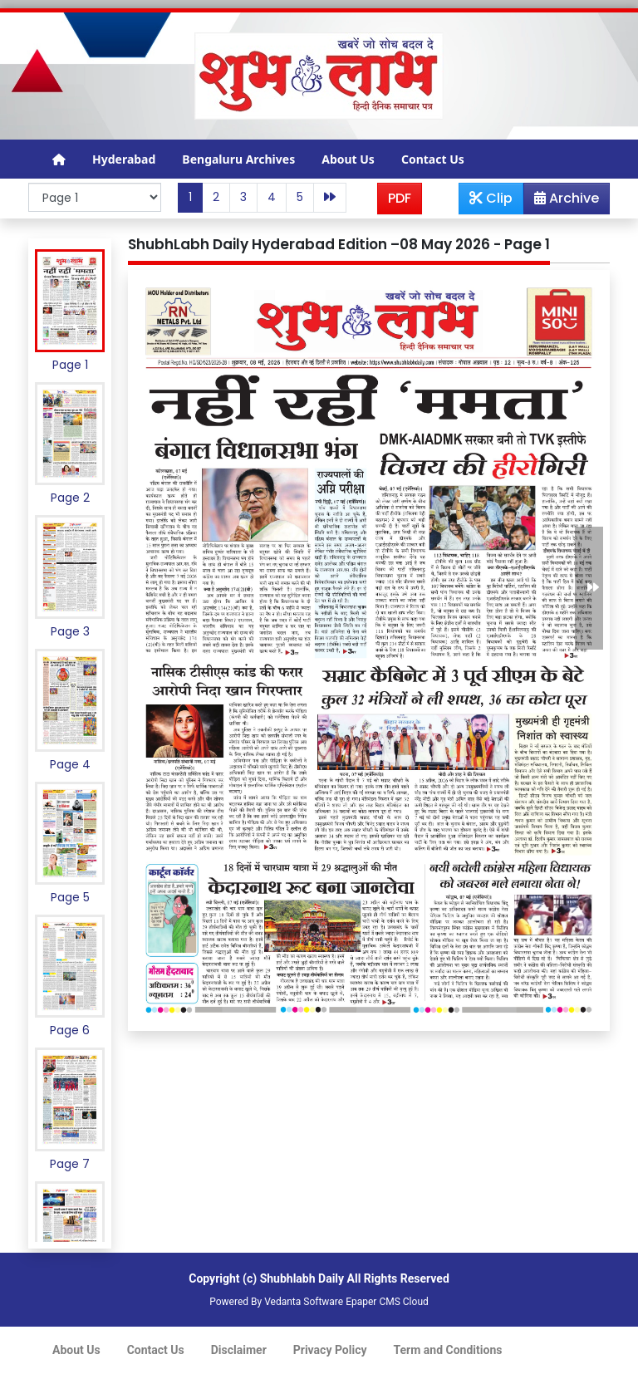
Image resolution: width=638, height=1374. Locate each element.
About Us (348, 159)
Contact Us (432, 159)
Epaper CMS (373, 1302)
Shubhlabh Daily (302, 1278)
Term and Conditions (448, 1350)
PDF (399, 198)
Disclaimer (239, 1350)
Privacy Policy (330, 1350)
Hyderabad (123, 159)
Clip (491, 198)
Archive (561, 201)
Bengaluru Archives (238, 159)
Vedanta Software (303, 1302)
